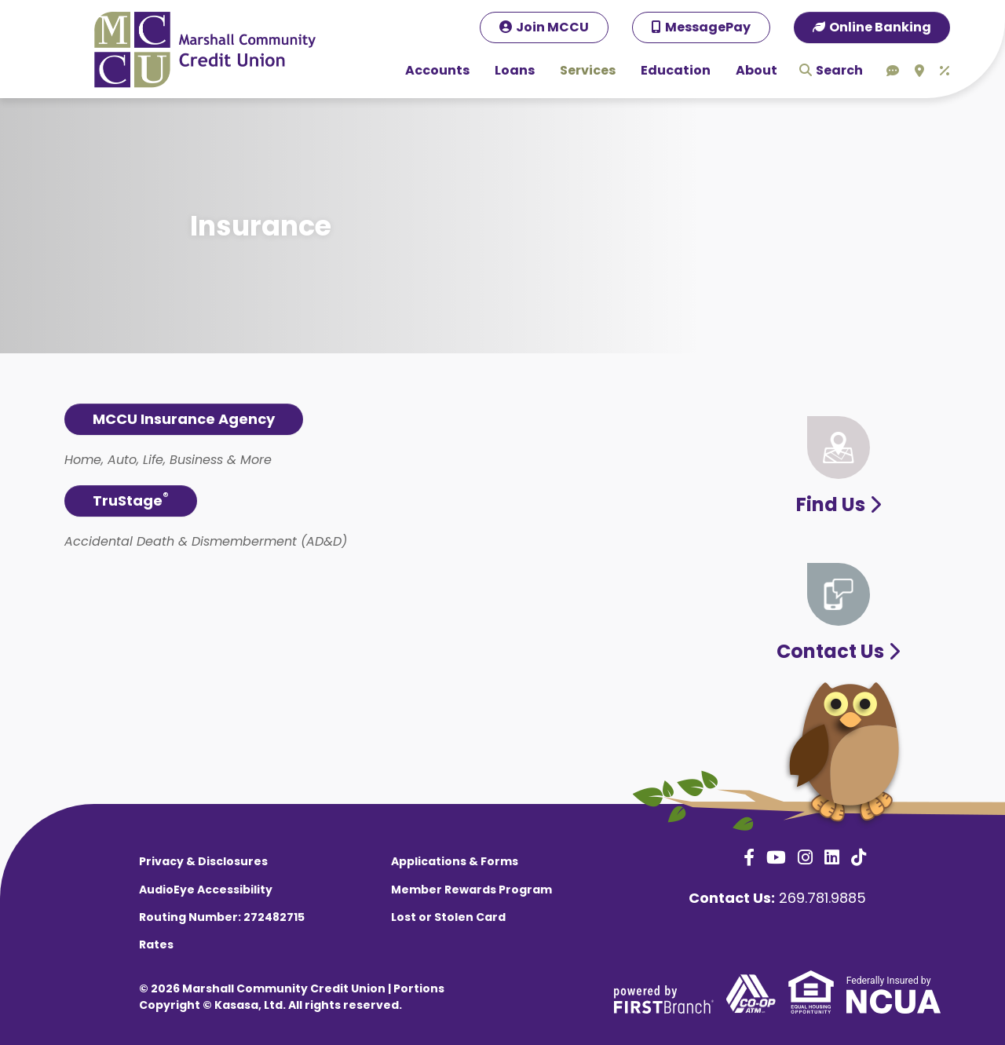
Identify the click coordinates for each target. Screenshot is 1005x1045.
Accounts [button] (437, 70)
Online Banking (880, 27)
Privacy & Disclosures (203, 861)
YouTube (776, 857)
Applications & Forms (454, 861)
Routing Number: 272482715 (222, 917)
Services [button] (588, 70)
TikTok (858, 857)
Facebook (749, 857)
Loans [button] (515, 70)
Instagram (805, 857)
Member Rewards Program (471, 889)
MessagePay (708, 27)
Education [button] (676, 70)
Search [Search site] (839, 70)
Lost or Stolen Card (448, 917)
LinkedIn (831, 857)
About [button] (756, 70)
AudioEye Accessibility (205, 889)
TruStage (131, 499)
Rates (156, 944)
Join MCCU (552, 27)
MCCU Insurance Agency (184, 419)
